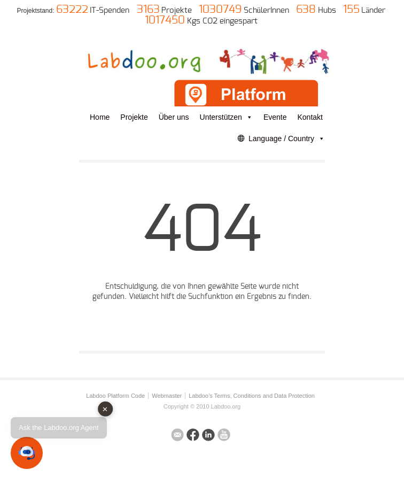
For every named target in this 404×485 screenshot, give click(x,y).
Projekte (176, 10)
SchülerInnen (267, 10)
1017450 (165, 20)
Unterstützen (226, 117)
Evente (275, 117)
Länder (373, 10)
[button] (27, 453)
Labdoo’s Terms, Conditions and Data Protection (252, 395)
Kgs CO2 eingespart (222, 21)
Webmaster (167, 395)
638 (306, 9)
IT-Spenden (109, 10)
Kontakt (310, 117)
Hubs (327, 10)
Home (100, 117)
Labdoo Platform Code (115, 395)
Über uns (174, 117)
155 (351, 9)
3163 (148, 9)
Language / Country (286, 138)
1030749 (220, 9)
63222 (72, 9)
